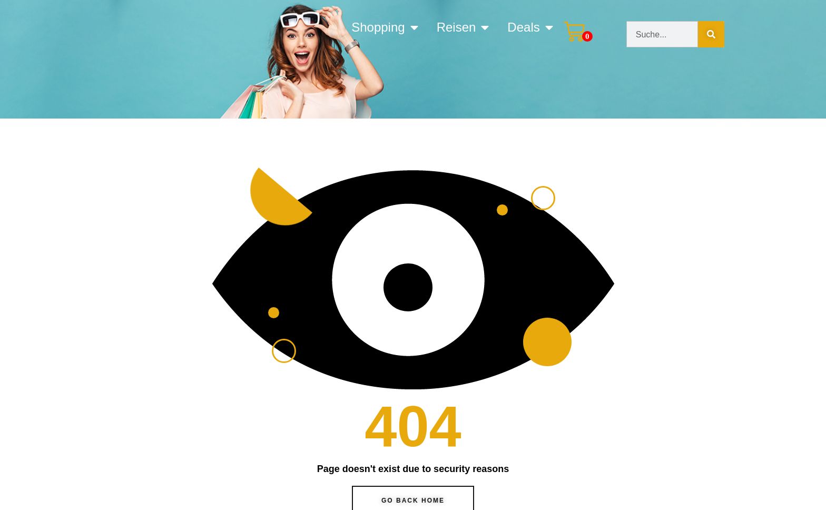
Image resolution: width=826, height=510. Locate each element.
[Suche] (711, 34)
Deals (530, 27)
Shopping (384, 27)
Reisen (463, 27)
